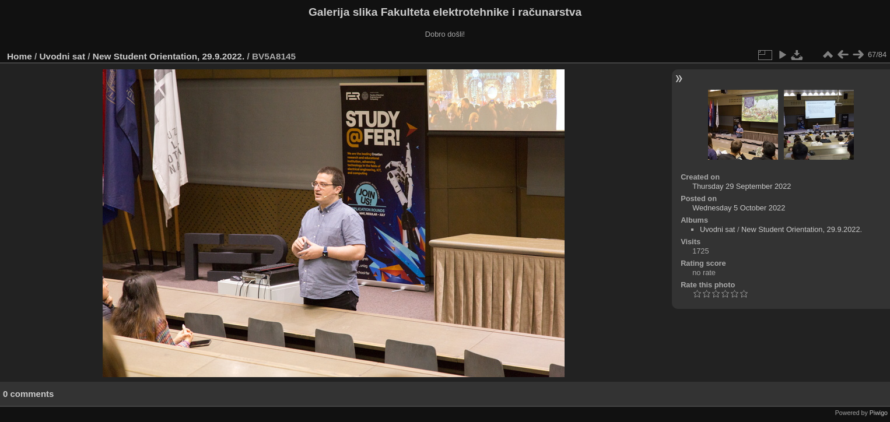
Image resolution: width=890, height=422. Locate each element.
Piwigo (879, 412)
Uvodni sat (63, 56)
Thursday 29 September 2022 (741, 186)
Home (19, 56)
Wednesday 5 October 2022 (738, 207)
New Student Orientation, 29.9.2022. (168, 56)
